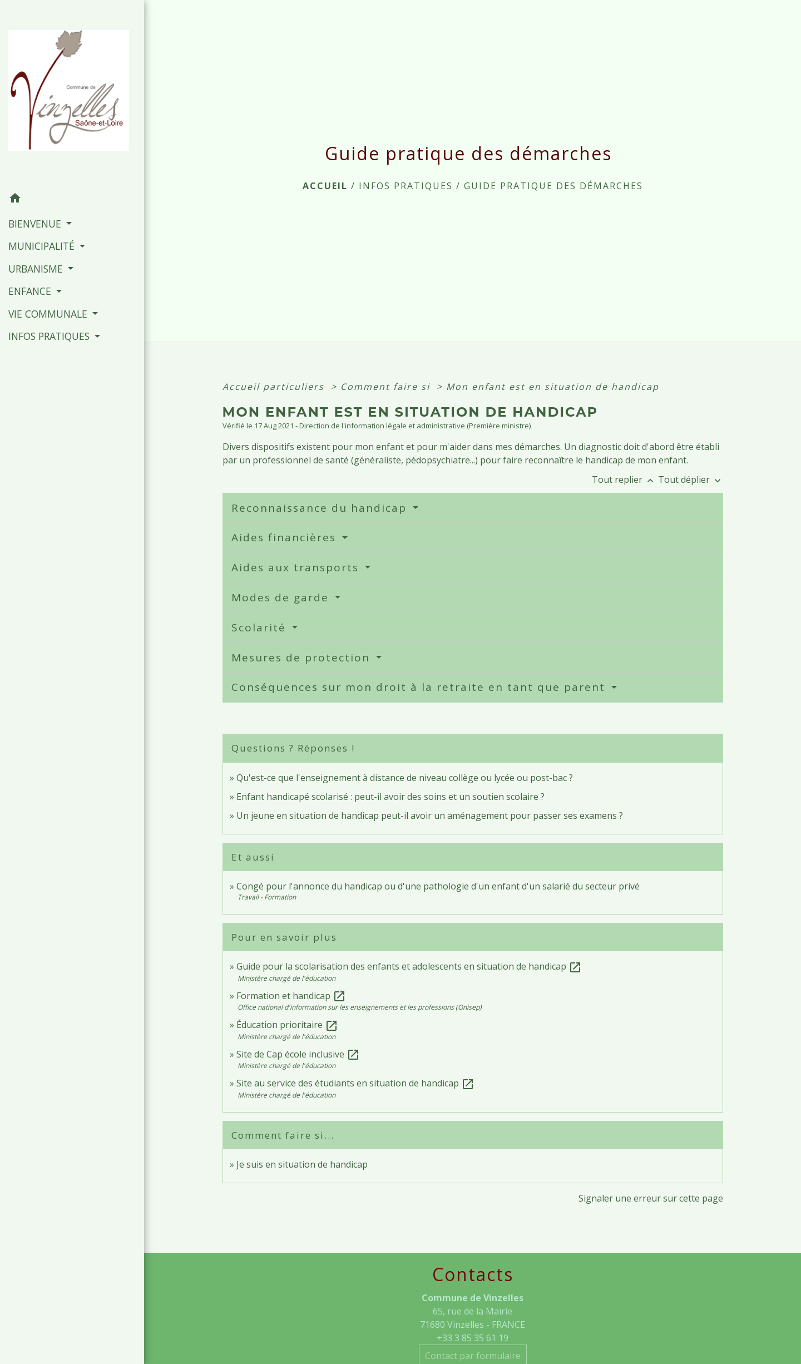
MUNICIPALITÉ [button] (42, 246)
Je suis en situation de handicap (302, 1164)
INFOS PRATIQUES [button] (50, 336)
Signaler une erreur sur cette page (650, 1198)
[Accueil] (72, 93)
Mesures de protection (302, 657)
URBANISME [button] (37, 268)
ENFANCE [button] (31, 291)
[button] (72, 199)
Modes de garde (282, 597)
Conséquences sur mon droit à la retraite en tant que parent (420, 687)
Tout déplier (690, 479)
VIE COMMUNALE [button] (49, 313)
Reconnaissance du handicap (321, 508)
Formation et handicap (291, 996)
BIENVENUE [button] (36, 223)
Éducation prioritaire (287, 1025)
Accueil (325, 186)
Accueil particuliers (275, 386)
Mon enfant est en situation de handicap (552, 386)
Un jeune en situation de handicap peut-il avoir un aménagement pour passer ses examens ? (429, 815)
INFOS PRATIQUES (406, 186)
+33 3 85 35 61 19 (472, 1338)
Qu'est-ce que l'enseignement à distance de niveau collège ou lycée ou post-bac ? (404, 778)
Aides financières (285, 537)
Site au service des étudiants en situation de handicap (355, 1083)
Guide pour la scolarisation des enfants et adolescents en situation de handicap (409, 966)
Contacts (472, 1274)
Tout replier (625, 479)
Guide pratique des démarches (553, 186)
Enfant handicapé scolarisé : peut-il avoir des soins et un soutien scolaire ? (390, 796)
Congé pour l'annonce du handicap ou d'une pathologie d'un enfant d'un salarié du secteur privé (438, 886)
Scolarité (260, 627)
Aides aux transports (297, 567)
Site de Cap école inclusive (298, 1054)
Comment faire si (386, 386)
